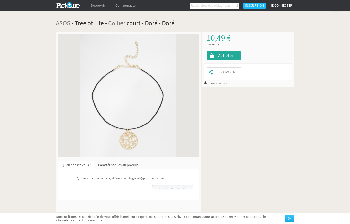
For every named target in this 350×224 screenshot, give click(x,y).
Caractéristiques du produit (118, 165)
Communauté (125, 5)
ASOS (63, 23)
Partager (226, 72)
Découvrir (98, 5)
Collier (116, 23)
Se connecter (281, 5)
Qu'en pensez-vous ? (76, 165)
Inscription (254, 5)
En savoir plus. (92, 220)
